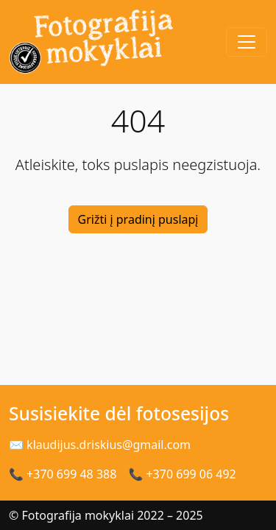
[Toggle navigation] (246, 42)
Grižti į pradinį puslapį (138, 219)
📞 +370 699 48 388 (62, 474)
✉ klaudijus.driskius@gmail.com (100, 445)
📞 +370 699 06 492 (182, 474)
